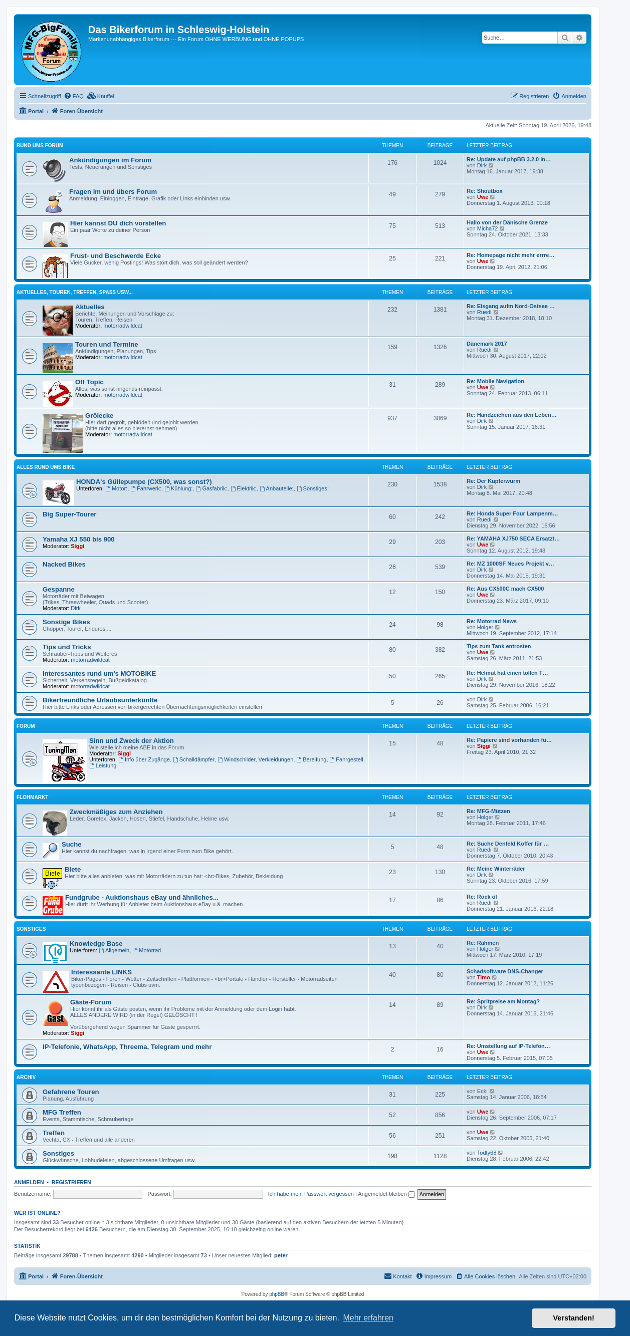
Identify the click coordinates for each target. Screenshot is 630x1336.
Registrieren (71, 1182)
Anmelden (29, 1182)
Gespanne (59, 589)
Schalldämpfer (194, 759)
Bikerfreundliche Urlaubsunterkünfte (100, 700)
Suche (72, 844)
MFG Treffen (62, 1112)
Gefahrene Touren (71, 1092)
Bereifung (311, 759)
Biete (73, 869)
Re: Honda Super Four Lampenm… (512, 513)
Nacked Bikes (64, 564)
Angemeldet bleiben (386, 1194)
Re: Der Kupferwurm (493, 481)
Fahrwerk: (145, 488)
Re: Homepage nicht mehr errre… (510, 255)
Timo (483, 977)
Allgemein (114, 950)
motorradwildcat (122, 326)
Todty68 (487, 1153)
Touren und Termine (106, 344)
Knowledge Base (96, 943)
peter (281, 1255)
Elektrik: (244, 488)
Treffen (54, 1133)
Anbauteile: (277, 488)
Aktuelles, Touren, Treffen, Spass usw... (75, 292)
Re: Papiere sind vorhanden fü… (509, 740)
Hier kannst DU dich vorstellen (118, 223)
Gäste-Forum (90, 1002)
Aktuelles (90, 307)
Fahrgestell (346, 759)
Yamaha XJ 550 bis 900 (79, 539)
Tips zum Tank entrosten (499, 646)
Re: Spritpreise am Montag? (503, 1001)
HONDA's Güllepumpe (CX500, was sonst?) (144, 481)
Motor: (116, 488)
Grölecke (99, 415)
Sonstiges (31, 929)
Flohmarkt (32, 797)
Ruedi (484, 312)
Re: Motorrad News (492, 621)
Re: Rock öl (482, 897)
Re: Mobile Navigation (495, 381)
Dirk (482, 165)
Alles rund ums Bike (46, 467)
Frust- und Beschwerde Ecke (115, 255)
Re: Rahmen (483, 943)
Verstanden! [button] (573, 1318)
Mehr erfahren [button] (368, 1317)
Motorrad (146, 950)
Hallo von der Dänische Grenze (507, 222)
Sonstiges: (313, 488)
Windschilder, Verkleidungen (255, 759)
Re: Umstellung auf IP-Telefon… (508, 1046)
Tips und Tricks (67, 647)
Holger (485, 627)
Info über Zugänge (144, 759)
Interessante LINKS (101, 972)
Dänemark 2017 (487, 344)
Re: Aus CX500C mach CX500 (505, 589)
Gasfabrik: (212, 488)
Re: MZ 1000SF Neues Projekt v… (510, 564)
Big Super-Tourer (69, 514)
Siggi (77, 546)
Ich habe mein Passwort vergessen (311, 1194)
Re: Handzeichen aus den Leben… (512, 415)
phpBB (276, 1294)
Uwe (483, 197)
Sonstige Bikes (66, 622)
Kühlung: (178, 488)
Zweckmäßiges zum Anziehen (116, 812)
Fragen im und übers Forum (113, 191)
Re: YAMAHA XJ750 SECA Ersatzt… (513, 539)
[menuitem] (74, 96)
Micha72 (487, 228)
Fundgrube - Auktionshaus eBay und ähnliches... (142, 897)
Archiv (26, 1077)
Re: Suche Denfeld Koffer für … (508, 844)
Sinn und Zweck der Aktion (131, 740)
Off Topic (89, 382)
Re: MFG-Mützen (488, 811)
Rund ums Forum (40, 145)
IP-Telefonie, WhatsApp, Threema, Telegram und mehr (127, 1046)
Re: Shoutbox (485, 191)
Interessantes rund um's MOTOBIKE (99, 673)
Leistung (102, 765)
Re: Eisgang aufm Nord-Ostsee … (511, 306)
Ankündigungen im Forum (110, 160)
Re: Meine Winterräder (496, 869)
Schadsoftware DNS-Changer (505, 971)
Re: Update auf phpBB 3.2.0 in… (509, 159)
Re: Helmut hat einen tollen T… (507, 673)
